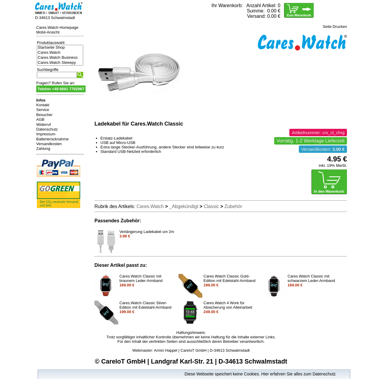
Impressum (45, 134)
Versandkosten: (323, 149)
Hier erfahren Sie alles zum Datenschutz (298, 374)
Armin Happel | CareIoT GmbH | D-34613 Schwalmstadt (202, 350)
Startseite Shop (60, 47)
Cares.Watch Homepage (57, 27)
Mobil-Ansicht (47, 32)
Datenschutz (47, 129)
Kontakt (42, 105)
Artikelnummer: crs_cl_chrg (318, 132)
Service (42, 109)
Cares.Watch (60, 52)
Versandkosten (49, 144)
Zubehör (233, 206)
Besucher (44, 114)
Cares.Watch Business (60, 57)
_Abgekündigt (183, 206)
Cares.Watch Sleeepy (60, 62)
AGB (40, 119)
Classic (211, 206)
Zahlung (43, 148)
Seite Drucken (335, 26)
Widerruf (43, 124)
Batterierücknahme (52, 139)
